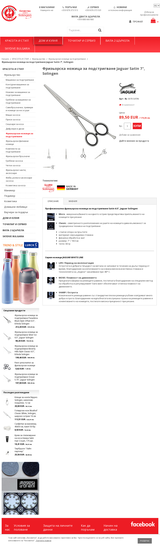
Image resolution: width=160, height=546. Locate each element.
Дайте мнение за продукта (134, 140)
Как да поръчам (88, 527)
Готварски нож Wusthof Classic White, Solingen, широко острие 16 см (26, 413)
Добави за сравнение (129, 134)
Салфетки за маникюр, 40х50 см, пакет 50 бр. (26, 425)
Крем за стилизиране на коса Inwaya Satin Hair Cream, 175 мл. (25, 438)
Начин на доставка (110, 527)
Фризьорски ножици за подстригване (67, 59)
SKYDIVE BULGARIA (17, 48)
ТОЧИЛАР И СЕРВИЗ (81, 40)
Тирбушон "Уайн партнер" (23, 450)
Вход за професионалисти (149, 13)
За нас (7, 527)
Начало (5, 59)
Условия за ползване (22, 527)
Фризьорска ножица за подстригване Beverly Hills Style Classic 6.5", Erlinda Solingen (26, 350)
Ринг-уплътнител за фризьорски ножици (25, 364)
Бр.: (121, 126)
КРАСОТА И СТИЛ (17, 40)
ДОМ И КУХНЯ (48, 40)
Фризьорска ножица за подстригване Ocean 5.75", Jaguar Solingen (26, 377)
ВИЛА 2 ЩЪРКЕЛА (117, 40)
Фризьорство (38, 59)
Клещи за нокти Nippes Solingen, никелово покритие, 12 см (26, 400)
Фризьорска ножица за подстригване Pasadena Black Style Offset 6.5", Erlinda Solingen (26, 319)
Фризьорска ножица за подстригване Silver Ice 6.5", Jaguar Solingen (26, 335)
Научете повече (43, 540)
